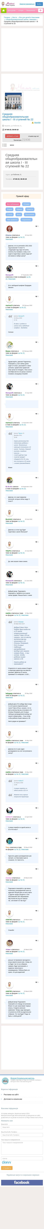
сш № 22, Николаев (21, 615)
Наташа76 (9, 275)
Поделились (26, 220)
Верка (8, 351)
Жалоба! (37, 122)
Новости (30, 209)
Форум (9, 209)
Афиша (19, 209)
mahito (8, 613)
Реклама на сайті (11, 1095)
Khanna (8, 235)
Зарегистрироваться (27, 4)
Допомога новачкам (13, 1099)
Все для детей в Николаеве (29, 17)
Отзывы (26, 204)
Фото (19, 214)
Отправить (7, 1168)
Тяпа (7, 847)
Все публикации (13, 204)
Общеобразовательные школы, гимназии (21, 19)
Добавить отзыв (12, 136)
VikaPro (9, 551)
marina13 (9, 305)
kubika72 (20, 780)
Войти (39, 4)
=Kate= (8, 949)
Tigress (20, 433)
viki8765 (9, 920)
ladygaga (20, 621)
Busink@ (9, 519)
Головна (7, 17)
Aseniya (9, 878)
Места (14, 17)
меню (12, 145)
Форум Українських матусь (22, 1078)
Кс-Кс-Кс (9, 487)
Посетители (29, 214)
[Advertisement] (21, 50)
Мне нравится (12, 220)
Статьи (9, 214)
